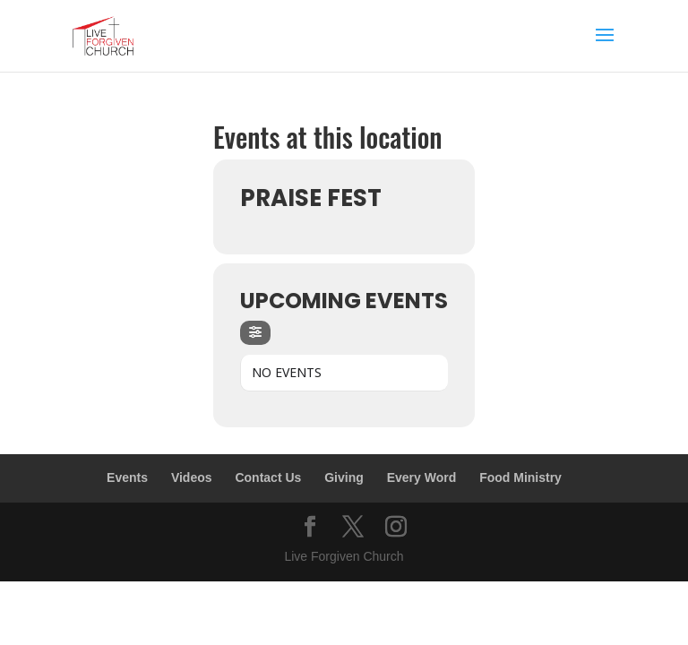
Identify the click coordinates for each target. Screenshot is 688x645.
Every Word (422, 477)
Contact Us (268, 477)
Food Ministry (520, 477)
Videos (191, 477)
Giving (344, 477)
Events (127, 477)
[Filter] (255, 333)
